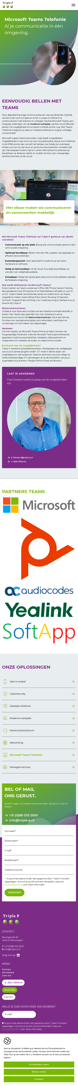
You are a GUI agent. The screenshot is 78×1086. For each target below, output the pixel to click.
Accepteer (39, 1079)
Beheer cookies (39, 1072)
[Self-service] (13, 983)
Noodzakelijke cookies (39, 1064)
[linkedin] (18, 955)
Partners (6, 969)
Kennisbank (8, 972)
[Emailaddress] (39, 457)
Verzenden (14, 892)
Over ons (6, 975)
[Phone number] (39, 461)
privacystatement (13, 884)
